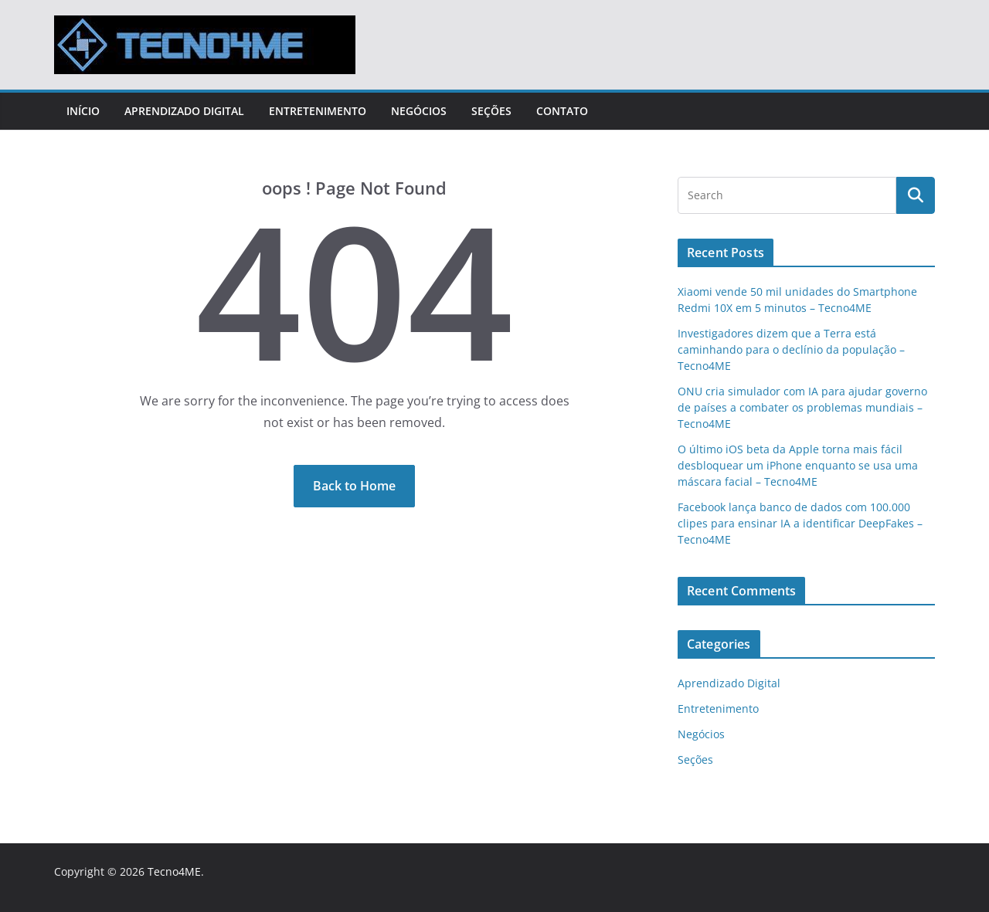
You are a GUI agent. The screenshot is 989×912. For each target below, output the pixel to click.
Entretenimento (317, 110)
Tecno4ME (174, 871)
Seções (491, 110)
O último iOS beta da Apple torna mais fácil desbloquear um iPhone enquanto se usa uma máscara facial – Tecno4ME (798, 465)
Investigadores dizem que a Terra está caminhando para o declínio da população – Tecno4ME (791, 349)
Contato (562, 110)
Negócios (419, 110)
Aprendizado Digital (184, 110)
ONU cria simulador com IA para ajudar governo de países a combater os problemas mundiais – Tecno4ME (802, 407)
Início (83, 110)
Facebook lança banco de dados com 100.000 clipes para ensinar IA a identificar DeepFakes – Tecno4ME (800, 523)
